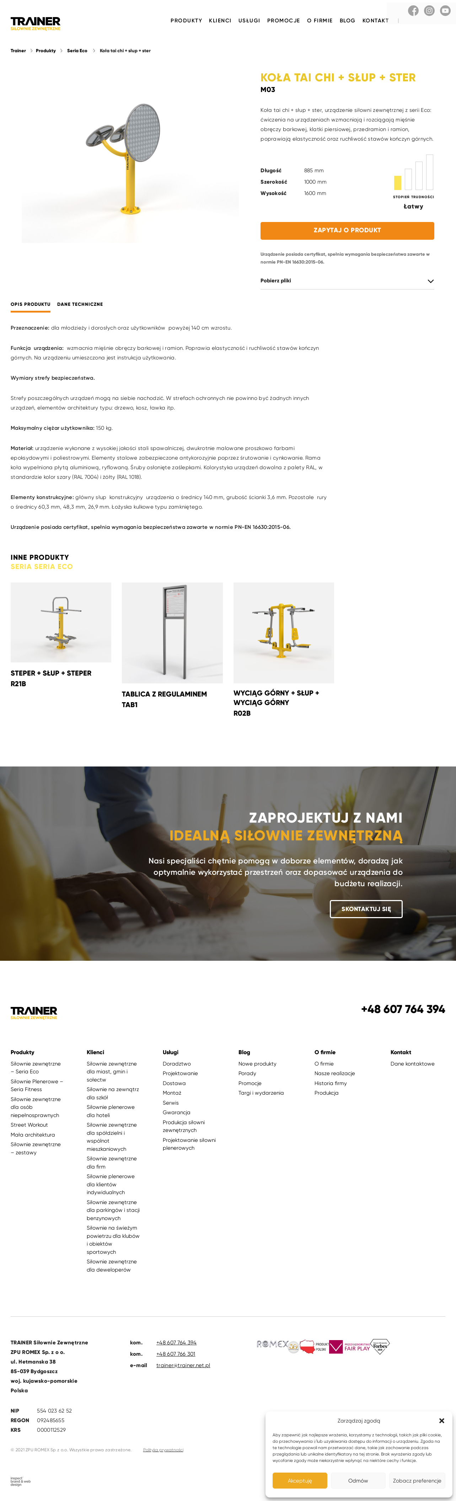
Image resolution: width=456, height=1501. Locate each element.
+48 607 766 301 (175, 1355)
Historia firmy (331, 1085)
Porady (247, 1075)
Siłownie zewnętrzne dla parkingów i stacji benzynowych (113, 1212)
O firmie (320, 20)
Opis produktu (30, 306)
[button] (441, 1420)
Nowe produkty (257, 1065)
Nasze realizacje (335, 1075)
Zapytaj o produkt (347, 231)
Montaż (172, 1094)
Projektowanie (180, 1075)
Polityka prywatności (163, 1451)
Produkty (186, 20)
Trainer (18, 52)
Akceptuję (300, 1481)
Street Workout (29, 1126)
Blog (348, 20)
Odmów (358, 1481)
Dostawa (174, 1085)
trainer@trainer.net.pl (183, 1367)
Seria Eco (77, 52)
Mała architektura (33, 1136)
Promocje (283, 20)
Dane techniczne (80, 306)
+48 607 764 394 (176, 1344)
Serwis (171, 1104)
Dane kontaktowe (413, 1065)
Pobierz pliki (276, 282)
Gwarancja (177, 1114)
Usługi (249, 20)
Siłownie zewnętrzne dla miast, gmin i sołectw (112, 1073)
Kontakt (376, 20)
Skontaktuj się (366, 910)
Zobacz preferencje (417, 1481)
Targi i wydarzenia (261, 1094)
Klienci (220, 20)
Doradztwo (177, 1065)
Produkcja (327, 1094)
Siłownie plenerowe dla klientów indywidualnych (111, 1186)
